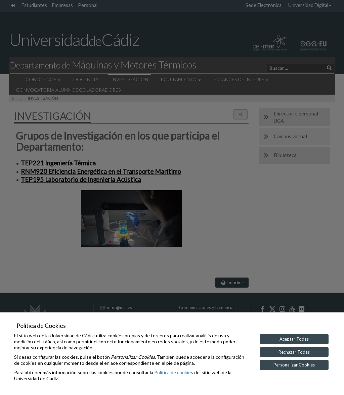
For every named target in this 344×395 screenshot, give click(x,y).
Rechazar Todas (294, 352)
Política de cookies (173, 372)
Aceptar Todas (294, 339)
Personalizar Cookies (294, 364)
